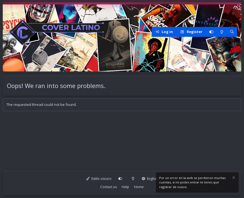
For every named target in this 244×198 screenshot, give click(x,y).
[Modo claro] (222, 32)
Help (125, 187)
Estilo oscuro (99, 178)
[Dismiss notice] (233, 178)
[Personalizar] (211, 32)
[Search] (232, 32)
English (150, 178)
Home (139, 187)
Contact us (108, 187)
